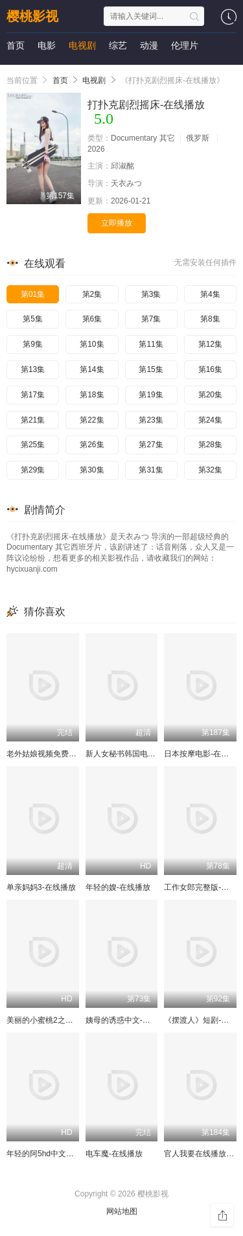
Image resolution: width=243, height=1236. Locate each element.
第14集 (92, 369)
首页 (15, 45)
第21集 (33, 420)
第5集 (33, 318)
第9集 (33, 344)
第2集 (92, 294)
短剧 (15, 71)
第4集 (210, 294)
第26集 (92, 444)
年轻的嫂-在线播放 (118, 887)
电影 (47, 45)
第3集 (151, 294)
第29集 (33, 469)
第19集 (151, 394)
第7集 (151, 318)
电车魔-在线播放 (114, 1153)
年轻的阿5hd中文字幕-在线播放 (60, 1153)
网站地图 (121, 1211)
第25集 (33, 444)
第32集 (210, 469)
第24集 (210, 420)
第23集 (151, 420)
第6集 (92, 318)
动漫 (149, 45)
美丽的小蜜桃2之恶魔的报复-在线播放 (72, 1020)
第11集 (151, 344)
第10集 (92, 344)
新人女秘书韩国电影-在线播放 (137, 753)
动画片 (51, 71)
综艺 (118, 45)
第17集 (33, 394)
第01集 (33, 294)
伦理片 (184, 45)
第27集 (151, 444)
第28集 (210, 444)
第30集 (92, 469)
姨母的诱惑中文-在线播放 (130, 1020)
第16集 (210, 369)
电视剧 (82, 45)
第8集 (210, 318)
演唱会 (91, 71)
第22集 (92, 420)
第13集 (33, 369)
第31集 (151, 469)
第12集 (210, 344)
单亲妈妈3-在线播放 (41, 887)
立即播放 (116, 222)
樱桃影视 (32, 16)
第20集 (210, 394)
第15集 (151, 369)
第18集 (92, 394)
